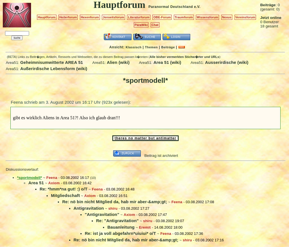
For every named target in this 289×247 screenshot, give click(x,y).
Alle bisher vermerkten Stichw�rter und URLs (184, 56)
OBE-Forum (162, 17)
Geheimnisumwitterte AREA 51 (51, 62)
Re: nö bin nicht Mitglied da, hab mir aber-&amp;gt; (114, 201)
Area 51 (36, 182)
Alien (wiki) (118, 62)
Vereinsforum (245, 17)
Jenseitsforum (113, 17)
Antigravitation (88, 208)
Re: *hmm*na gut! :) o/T (63, 189)
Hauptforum (47, 17)
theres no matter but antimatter (145, 138)
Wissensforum (207, 17)
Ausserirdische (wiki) (227, 62)
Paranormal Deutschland (170, 7)
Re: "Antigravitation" (117, 220)
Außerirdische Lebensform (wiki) (53, 68)
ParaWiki (141, 25)
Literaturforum (138, 17)
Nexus (226, 17)
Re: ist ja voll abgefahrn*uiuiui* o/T (120, 233)
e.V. (197, 7)
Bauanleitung (121, 227)
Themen (151, 47)
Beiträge (168, 47)
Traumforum (184, 17)
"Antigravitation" (102, 214)
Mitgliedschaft (65, 195)
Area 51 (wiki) (167, 62)
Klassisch (133, 47)
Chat (155, 25)
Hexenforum (90, 17)
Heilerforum (68, 17)
